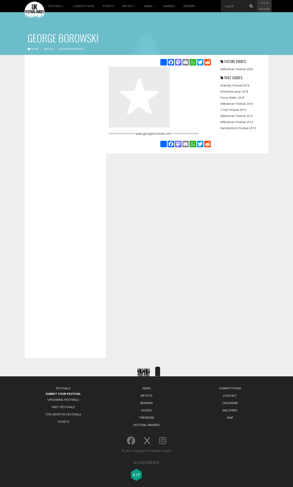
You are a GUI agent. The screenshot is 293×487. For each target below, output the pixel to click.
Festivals (56, 6)
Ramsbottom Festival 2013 (238, 128)
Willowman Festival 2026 (236, 69)
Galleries (229, 410)
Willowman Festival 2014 (236, 122)
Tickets (108, 6)
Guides (146, 410)
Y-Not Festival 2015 (233, 110)
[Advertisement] (62, 122)
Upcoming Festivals (63, 399)
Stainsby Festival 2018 (234, 85)
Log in (264, 3)
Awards (169, 6)
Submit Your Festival (63, 394)
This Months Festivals (63, 414)
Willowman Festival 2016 (236, 104)
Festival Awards (146, 425)
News (149, 6)
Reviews (189, 6)
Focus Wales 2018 (232, 97)
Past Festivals (63, 407)
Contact (230, 395)
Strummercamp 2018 (234, 91)
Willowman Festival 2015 (236, 116)
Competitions (83, 6)
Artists (129, 6)
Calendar (230, 403)
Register (264, 9)
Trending (146, 417)
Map (230, 417)
